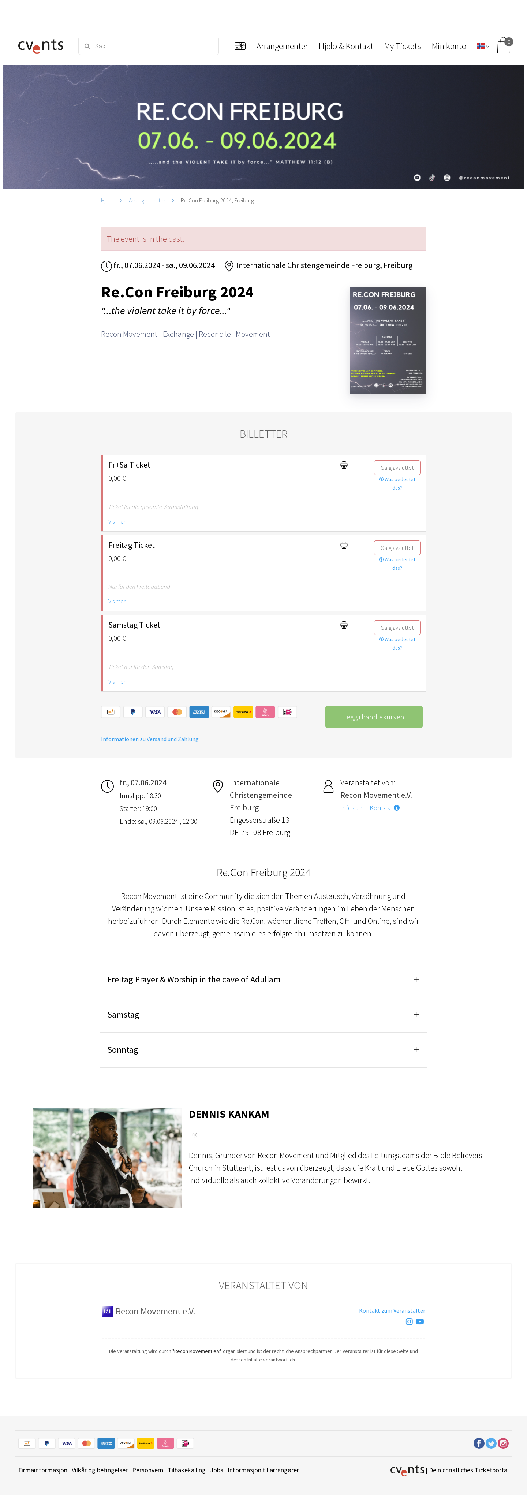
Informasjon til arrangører (263, 1470)
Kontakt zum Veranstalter (392, 1310)
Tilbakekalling (187, 1470)
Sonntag (122, 1049)
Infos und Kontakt (370, 807)
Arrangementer (147, 200)
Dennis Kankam (229, 1114)
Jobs (216, 1470)
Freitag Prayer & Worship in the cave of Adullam (194, 979)
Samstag (123, 1014)
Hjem (107, 200)
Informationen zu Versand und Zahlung (150, 739)
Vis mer (117, 521)
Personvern (147, 1470)
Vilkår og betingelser (100, 1470)
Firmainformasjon (42, 1470)
